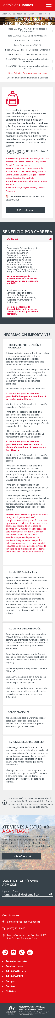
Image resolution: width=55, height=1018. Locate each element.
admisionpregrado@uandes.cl (23, 921)
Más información (21, 856)
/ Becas (12, 14)
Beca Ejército (14, 54)
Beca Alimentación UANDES (27, 45)
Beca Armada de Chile (36, 54)
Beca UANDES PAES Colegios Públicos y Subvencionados (27, 30)
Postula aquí (25, 210)
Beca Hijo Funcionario (39, 50)
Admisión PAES (14, 976)
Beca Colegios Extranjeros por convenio (27, 73)
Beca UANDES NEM (14, 50)
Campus (10, 981)
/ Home (5, 14)
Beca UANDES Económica (27, 40)
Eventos (10, 986)
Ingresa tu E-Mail (10, 891)
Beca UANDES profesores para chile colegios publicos (27, 67)
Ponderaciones (14, 966)
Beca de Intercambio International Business (27, 78)
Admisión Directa (16, 971)
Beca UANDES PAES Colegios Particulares (27, 36)
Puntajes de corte (16, 961)
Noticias (11, 991)
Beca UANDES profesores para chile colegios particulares (27, 60)
